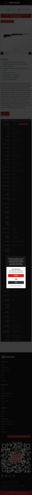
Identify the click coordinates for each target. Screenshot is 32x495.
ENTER (16, 275)
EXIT (16, 282)
